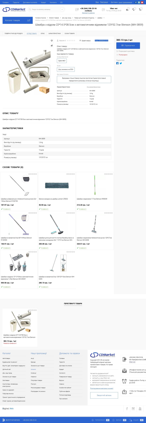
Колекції (33, 373)
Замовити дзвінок (88, 13)
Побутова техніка (8, 393)
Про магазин (63, 399)
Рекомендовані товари (38, 388)
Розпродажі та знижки (38, 391)
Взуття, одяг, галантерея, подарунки (14, 366)
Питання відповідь (65, 395)
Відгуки (61, 380)
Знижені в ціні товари (9, 377)
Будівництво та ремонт (10, 362)
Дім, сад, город (7, 373)
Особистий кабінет (65, 388)
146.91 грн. (19, 245)
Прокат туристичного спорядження (14, 397)
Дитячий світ (7, 369)
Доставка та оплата (30, 2)
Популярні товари (36, 380)
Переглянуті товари (73, 303)
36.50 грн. (57, 206)
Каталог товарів (17, 20)
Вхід (97, 2)
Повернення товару (65, 377)
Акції (32, 358)
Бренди (33, 362)
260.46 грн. (57, 245)
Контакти (53, 2)
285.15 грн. (57, 284)
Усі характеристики (93, 87)
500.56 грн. (19, 284)
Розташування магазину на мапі (101, 388)
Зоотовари (6, 380)
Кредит (43, 2)
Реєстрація (104, 2)
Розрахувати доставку (125, 51)
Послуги (33, 384)
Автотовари (6, 358)
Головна (5, 2)
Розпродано (121, 55)
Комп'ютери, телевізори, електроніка (10, 385)
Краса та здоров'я (8, 390)
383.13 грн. (9, 341)
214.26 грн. (95, 206)
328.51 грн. (95, 245)
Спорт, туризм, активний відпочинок (14, 401)
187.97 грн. (19, 206)
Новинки (33, 377)
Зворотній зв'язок (104, 395)
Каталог (33, 369)
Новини (61, 384)
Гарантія (16, 2)
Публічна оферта (64, 391)
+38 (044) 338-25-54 (88, 8)
